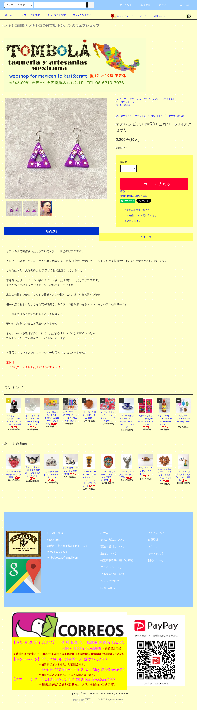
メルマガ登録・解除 (112, 574)
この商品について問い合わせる (138, 215)
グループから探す (54, 15)
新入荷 (127, 105)
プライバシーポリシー (113, 567)
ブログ (142, 16)
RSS (103, 587)
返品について (127, 191)
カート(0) (183, 5)
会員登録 (143, 5)
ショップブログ (109, 581)
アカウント (123, 5)
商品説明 (51, 231)
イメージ (146, 237)
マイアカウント (157, 532)
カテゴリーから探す (27, 15)
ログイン (161, 5)
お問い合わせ (158, 16)
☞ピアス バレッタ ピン (128, 102)
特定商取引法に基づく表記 (133, 195)
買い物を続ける (130, 221)
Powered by (98, 700)
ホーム (8, 15)
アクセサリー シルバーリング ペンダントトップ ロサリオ (149, 99)
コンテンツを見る (79, 15)
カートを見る (156, 553)
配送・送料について (112, 546)
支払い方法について (112, 539)
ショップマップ (122, 16)
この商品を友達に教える (135, 210)
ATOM (112, 587)
